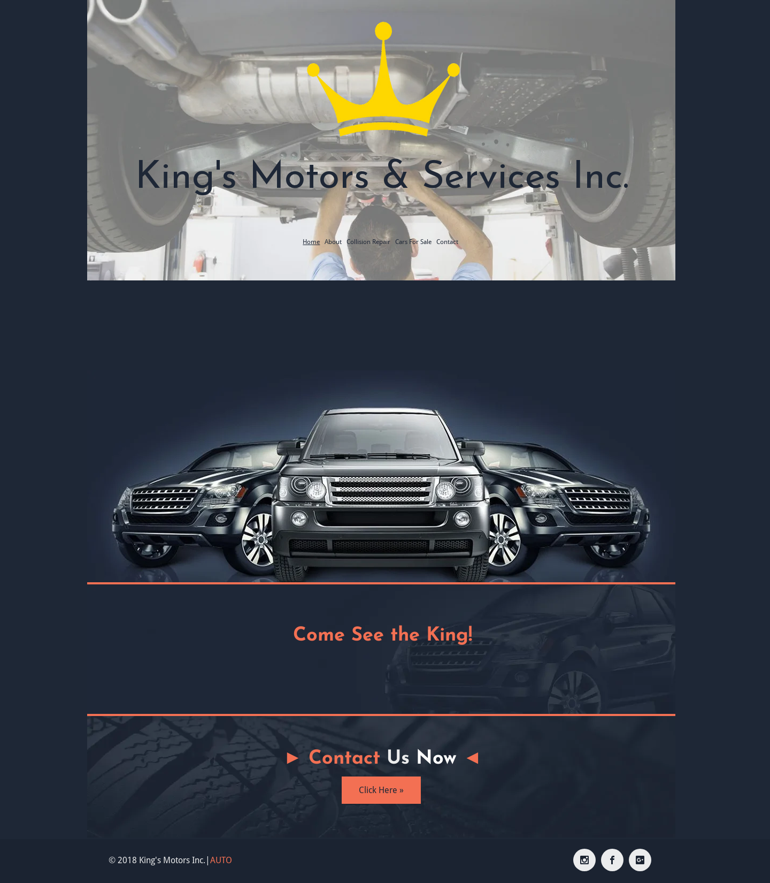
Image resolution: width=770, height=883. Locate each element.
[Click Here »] (381, 790)
